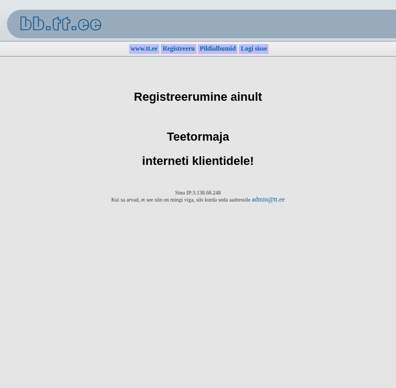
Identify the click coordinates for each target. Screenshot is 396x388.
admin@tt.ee (268, 199)
